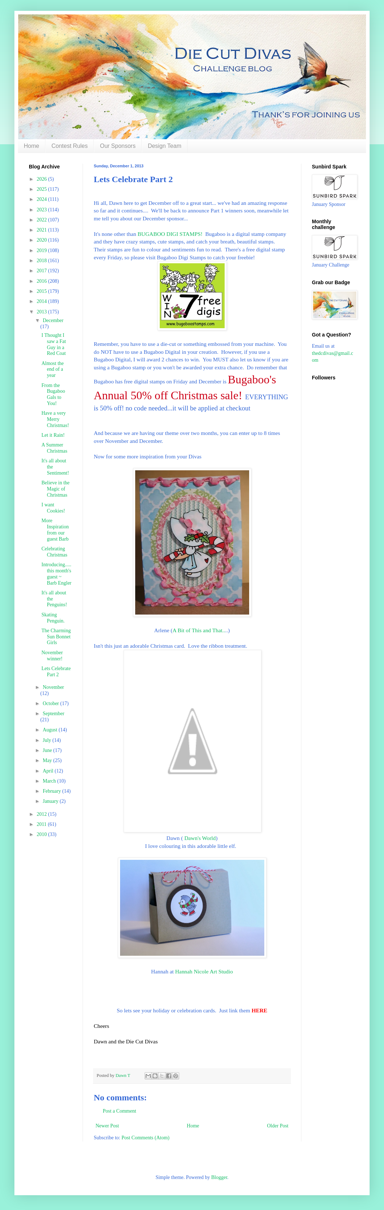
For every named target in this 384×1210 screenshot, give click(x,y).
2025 (42, 189)
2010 (42, 834)
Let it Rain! (53, 435)
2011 (42, 824)
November (53, 687)
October (51, 703)
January (51, 801)
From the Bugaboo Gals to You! (53, 394)
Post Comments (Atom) (145, 1137)
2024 (42, 199)
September (53, 713)
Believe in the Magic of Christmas (55, 489)
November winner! (52, 655)
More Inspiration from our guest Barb (55, 529)
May (48, 760)
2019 (42, 250)
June (48, 750)
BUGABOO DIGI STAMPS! (170, 234)
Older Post (278, 1125)
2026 (42, 179)
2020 (42, 240)
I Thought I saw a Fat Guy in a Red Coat (53, 344)
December (53, 320)
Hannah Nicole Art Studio (204, 971)
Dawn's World (200, 838)
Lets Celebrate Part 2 (56, 671)
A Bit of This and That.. (198, 630)
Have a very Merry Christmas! (55, 419)
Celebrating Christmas (54, 552)
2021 (42, 230)
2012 (42, 814)
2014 (42, 301)
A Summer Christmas (54, 448)
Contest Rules (70, 146)
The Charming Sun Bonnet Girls (56, 637)
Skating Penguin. (53, 618)
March (50, 781)
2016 (42, 281)
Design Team (164, 146)
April (48, 771)
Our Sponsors (118, 146)
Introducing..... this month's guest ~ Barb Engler (56, 573)
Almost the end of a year (52, 369)
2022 (42, 220)
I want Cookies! (53, 508)
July (47, 740)
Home (31, 146)
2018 (42, 260)
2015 (42, 291)
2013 (42, 311)
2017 (42, 270)
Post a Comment (119, 1111)
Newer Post (107, 1125)
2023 (42, 209)
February (52, 791)
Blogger (219, 1177)
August (50, 729)
